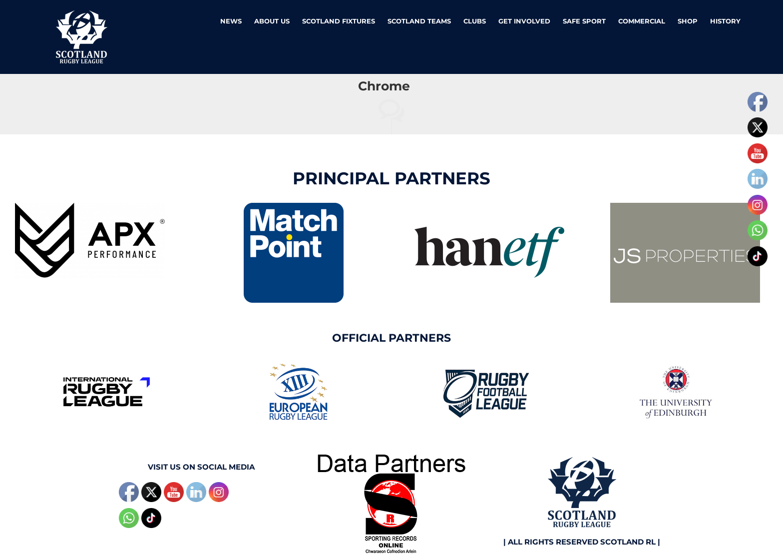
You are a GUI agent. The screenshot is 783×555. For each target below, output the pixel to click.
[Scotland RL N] (581, 458)
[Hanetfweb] (489, 206)
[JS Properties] (685, 206)
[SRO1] (391, 458)
